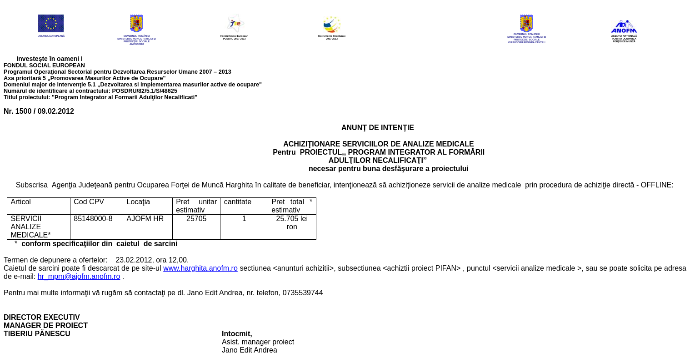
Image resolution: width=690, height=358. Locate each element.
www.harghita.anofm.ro (200, 268)
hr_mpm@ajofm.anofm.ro (79, 276)
